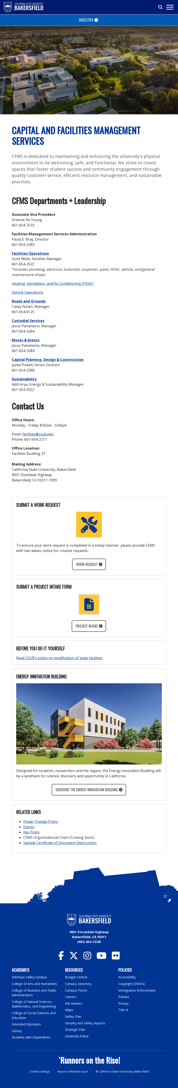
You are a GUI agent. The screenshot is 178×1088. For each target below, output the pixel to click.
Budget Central (76, 977)
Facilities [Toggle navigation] (86, 20)
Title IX (123, 1010)
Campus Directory (78, 984)
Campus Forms (76, 990)
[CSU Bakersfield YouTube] (101, 958)
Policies (123, 997)
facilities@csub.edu (37, 434)
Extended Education (27, 1024)
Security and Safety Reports (85, 1023)
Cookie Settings (39, 1071)
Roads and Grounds (29, 301)
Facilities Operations (30, 253)
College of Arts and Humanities (34, 984)
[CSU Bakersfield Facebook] (61, 958)
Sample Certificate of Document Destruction (60, 842)
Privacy (123, 1003)
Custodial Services (28, 320)
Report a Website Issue (72, 1071)
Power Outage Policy (40, 821)
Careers (70, 997)
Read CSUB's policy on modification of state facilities (59, 657)
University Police (77, 1036)
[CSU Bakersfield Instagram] (87, 958)
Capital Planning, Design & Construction (47, 359)
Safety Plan (73, 1016)
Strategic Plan (75, 1029)
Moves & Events (26, 340)
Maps (69, 1010)
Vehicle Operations (27, 292)
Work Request (87, 564)
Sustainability (24, 379)
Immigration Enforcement (137, 990)
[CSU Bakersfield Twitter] (74, 958)
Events (28, 826)
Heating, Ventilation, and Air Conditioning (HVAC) (52, 283)
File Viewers (73, 1003)
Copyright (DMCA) (131, 984)
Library (17, 1031)
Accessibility (127, 977)
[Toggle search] (160, 7)
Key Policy (31, 832)
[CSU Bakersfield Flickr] (115, 958)
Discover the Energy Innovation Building (87, 789)
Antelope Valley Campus (29, 977)
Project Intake (87, 626)
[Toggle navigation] (169, 7)
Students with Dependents (31, 1037)
